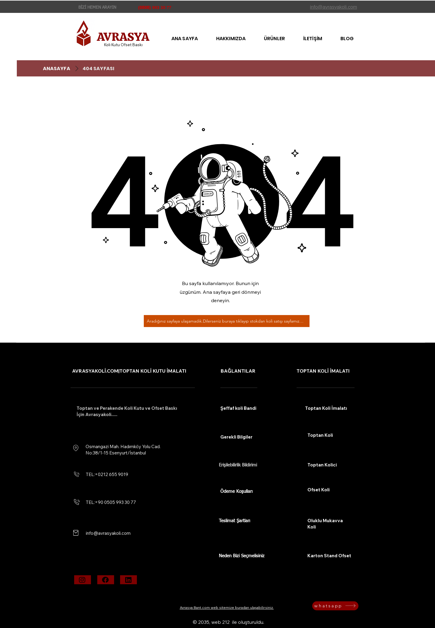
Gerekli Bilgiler (236, 437)
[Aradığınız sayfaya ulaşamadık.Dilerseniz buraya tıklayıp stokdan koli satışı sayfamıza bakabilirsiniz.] (227, 321)
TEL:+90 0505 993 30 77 (111, 502)
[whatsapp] (335, 605)
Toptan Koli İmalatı (326, 408)
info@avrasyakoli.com (108, 533)
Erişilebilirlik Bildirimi (238, 465)
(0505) (144, 7)
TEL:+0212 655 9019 (107, 474)
